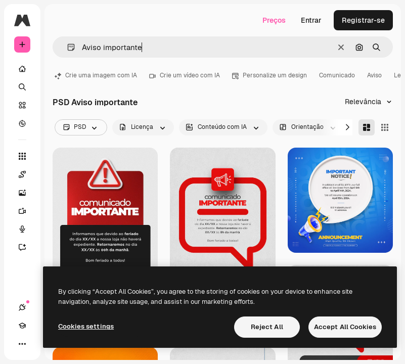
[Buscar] (22, 87)
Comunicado (337, 75)
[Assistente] (27, 247)
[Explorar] (22, 123)
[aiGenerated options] (223, 127)
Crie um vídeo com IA (184, 75)
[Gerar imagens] (27, 193)
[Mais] (22, 344)
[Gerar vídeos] (27, 211)
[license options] (143, 127)
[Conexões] (22, 307)
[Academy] (22, 325)
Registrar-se (363, 20)
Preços (274, 20)
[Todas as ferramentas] (22, 156)
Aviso (374, 75)
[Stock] (22, 105)
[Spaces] (27, 174)
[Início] (22, 69)
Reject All (267, 327)
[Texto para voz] (27, 229)
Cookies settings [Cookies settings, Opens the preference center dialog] (86, 326)
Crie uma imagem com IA (96, 75)
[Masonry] (366, 127)
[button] (67, 47)
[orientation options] (308, 127)
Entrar (311, 20)
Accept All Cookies (345, 327)
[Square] (385, 127)
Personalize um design (269, 75)
